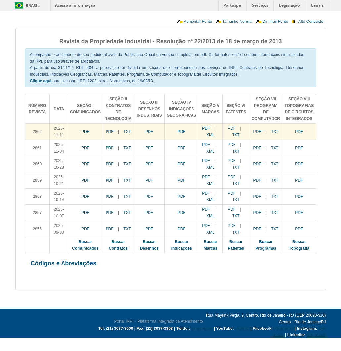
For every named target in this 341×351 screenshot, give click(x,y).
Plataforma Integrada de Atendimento (170, 321)
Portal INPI (124, 321)
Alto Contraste (310, 21)
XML (210, 135)
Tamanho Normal (237, 21)
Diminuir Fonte (275, 21)
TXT (127, 131)
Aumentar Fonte (198, 21)
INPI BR (242, 328)
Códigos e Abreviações (63, 263)
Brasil (33, 5)
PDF (85, 131)
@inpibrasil (202, 328)
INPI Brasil (283, 328)
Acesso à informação (75, 5)
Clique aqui (41, 81)
